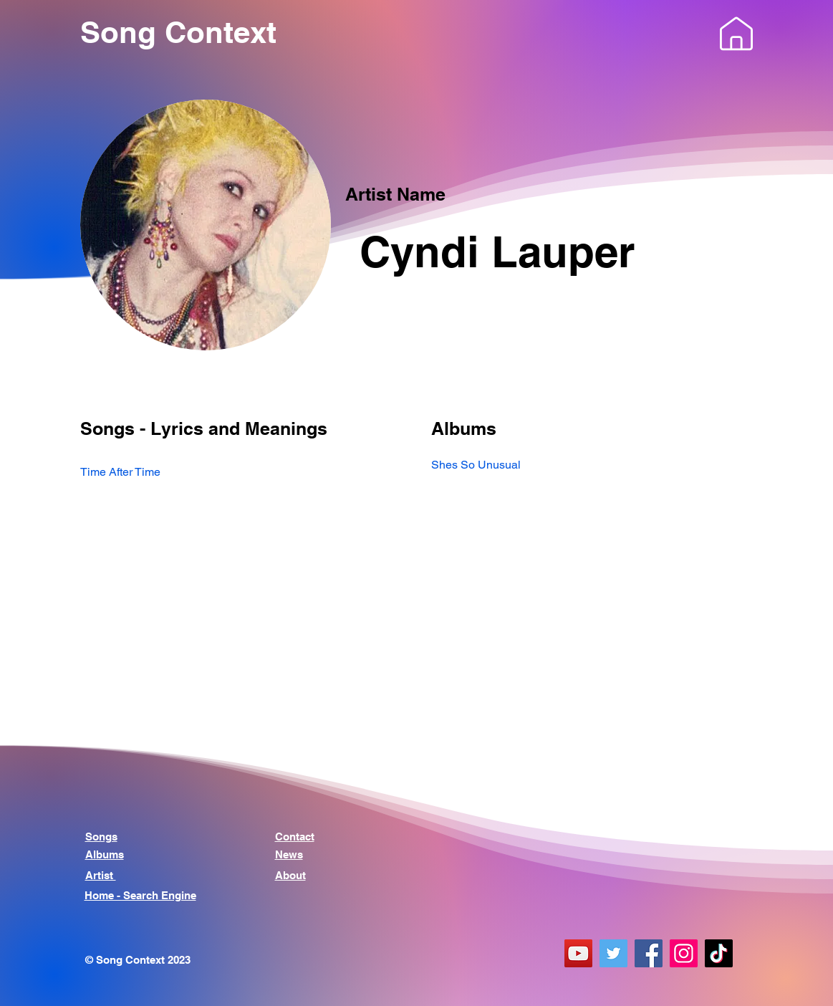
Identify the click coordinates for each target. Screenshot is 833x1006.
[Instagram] (684, 953)
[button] (736, 33)
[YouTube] (578, 953)
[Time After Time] (241, 472)
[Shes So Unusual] (592, 465)
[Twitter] (613, 953)
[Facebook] (649, 953)
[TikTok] (719, 953)
